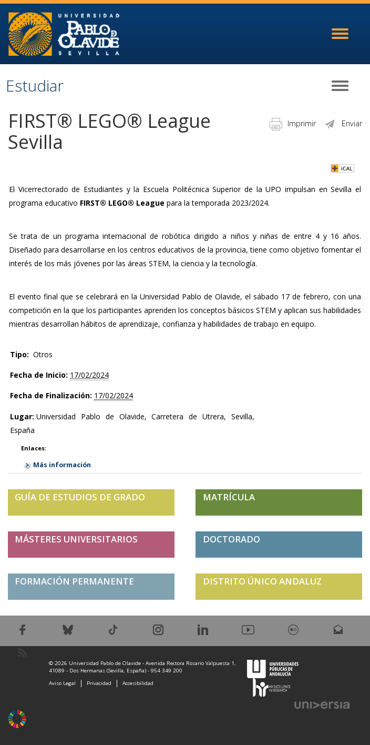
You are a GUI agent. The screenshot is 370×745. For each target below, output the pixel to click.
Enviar (343, 123)
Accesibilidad (137, 683)
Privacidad (99, 683)
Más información (62, 464)
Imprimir (293, 123)
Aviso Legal (62, 683)
